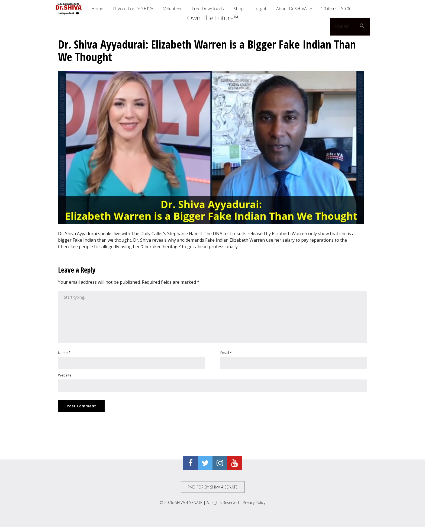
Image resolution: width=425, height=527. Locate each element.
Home (97, 9)
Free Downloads (208, 9)
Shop (239, 9)
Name (64, 352)
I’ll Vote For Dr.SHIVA (133, 9)
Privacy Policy (254, 502)
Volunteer (172, 9)
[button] (362, 27)
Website (65, 375)
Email (226, 352)
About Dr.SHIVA (292, 9)
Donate (342, 26)
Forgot (259, 9)
